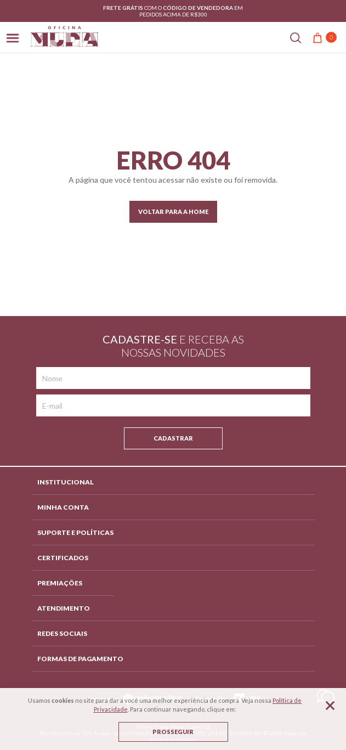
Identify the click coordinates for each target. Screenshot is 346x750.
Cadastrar (173, 438)
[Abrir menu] (12, 37)
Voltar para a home (173, 211)
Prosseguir (173, 731)
